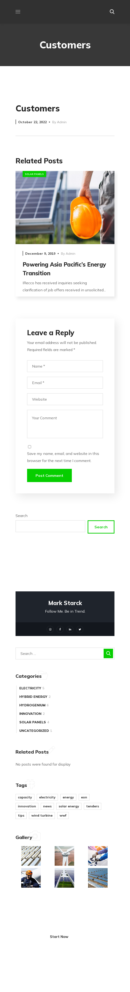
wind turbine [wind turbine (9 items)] (42, 815)
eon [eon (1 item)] (84, 797)
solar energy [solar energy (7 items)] (69, 806)
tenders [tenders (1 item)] (92, 806)
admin (62, 122)
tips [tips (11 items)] (21, 815)
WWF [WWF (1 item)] (63, 815)
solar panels (34, 174)
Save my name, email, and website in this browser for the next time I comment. (63, 457)
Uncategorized (35, 731)
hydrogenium (34, 705)
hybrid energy (34, 697)
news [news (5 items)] (47, 806)
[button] (112, 12)
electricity (31, 688)
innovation (32, 714)
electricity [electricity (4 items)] (47, 797)
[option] (65, 237)
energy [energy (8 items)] (68, 797)
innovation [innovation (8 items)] (27, 806)
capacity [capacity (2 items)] (25, 797)
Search (22, 515)
